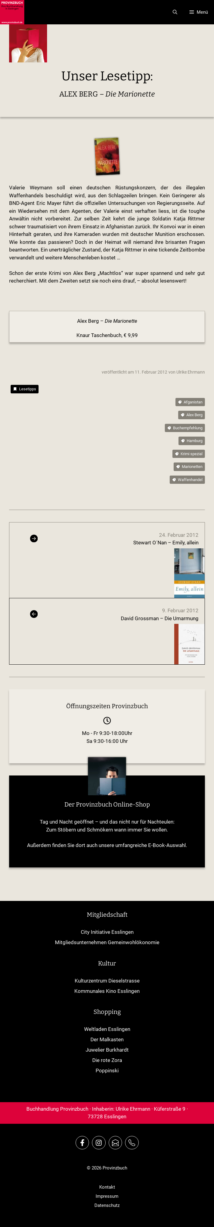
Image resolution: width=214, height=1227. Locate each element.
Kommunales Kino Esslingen (107, 991)
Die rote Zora (107, 1060)
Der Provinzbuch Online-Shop (107, 804)
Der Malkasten (107, 1039)
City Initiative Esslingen (107, 932)
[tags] (190, 402)
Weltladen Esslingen (107, 1029)
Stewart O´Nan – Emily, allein (166, 543)
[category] (25, 389)
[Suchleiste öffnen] (175, 12)
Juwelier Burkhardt (107, 1050)
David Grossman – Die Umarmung (160, 618)
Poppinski (107, 1070)
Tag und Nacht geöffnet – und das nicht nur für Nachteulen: (107, 822)
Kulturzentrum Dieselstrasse (107, 981)
